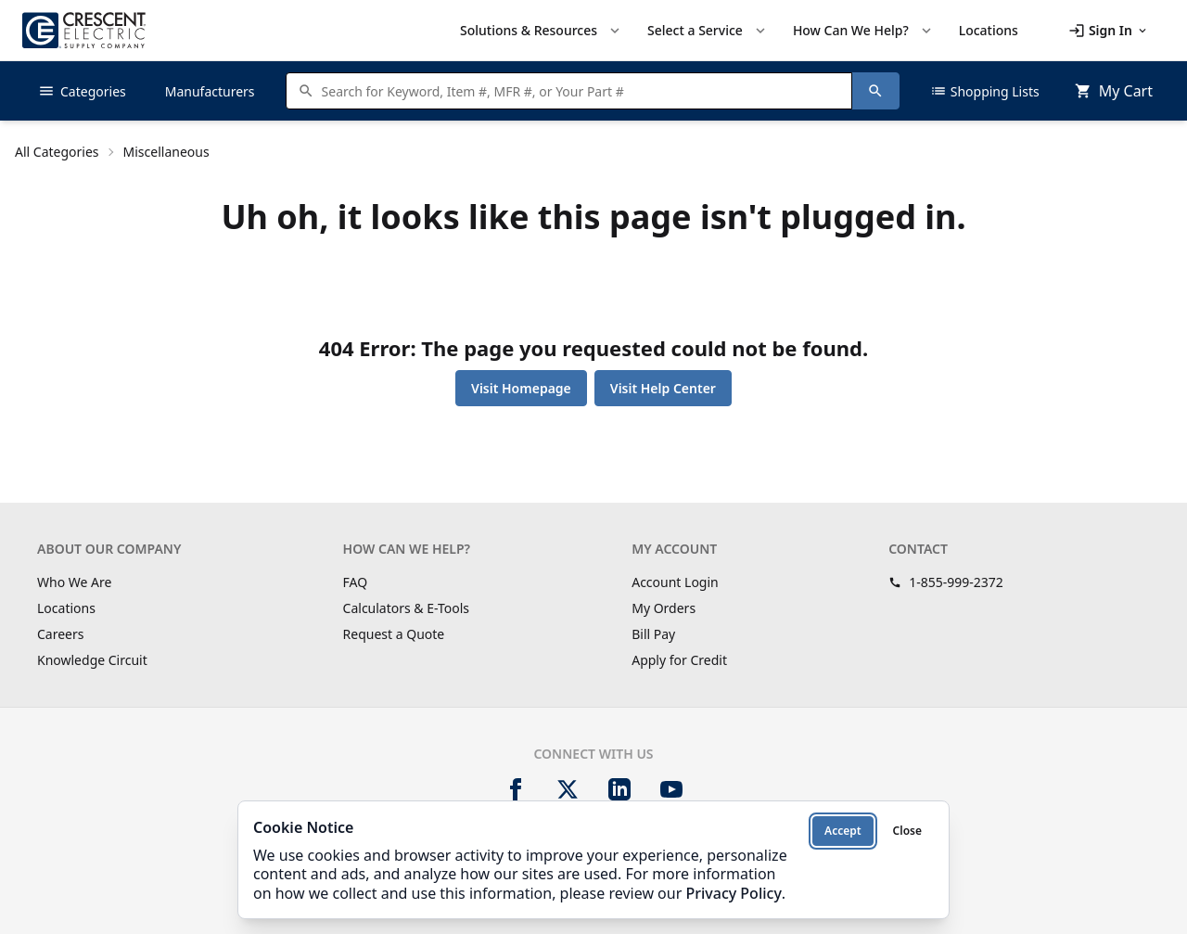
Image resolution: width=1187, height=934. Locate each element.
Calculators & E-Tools (406, 608)
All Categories (57, 151)
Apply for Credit (679, 660)
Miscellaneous (166, 151)
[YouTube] (671, 789)
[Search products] (581, 91)
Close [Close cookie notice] (907, 830)
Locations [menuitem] (988, 30)
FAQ (355, 582)
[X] (567, 789)
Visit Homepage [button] (521, 388)
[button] (1109, 30)
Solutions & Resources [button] (541, 31)
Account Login (675, 582)
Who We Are (74, 582)
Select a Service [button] (708, 31)
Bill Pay (653, 634)
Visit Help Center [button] (663, 388)
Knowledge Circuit (92, 660)
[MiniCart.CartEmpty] (1114, 91)
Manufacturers (210, 91)
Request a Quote (394, 634)
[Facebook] (515, 789)
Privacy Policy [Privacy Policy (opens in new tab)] (733, 893)
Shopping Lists (985, 91)
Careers (60, 634)
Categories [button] (82, 91)
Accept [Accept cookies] (843, 830)
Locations (66, 608)
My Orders (664, 608)
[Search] (875, 90)
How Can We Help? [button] (864, 31)
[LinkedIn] (619, 789)
